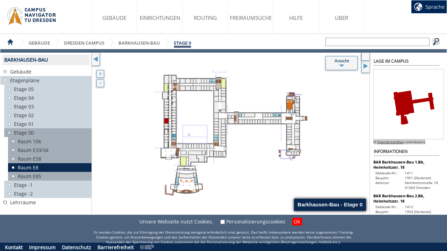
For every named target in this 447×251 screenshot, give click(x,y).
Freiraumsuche (251, 17)
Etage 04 (24, 97)
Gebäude (114, 17)
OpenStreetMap (390, 141)
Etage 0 (182, 43)
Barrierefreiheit (115, 247)
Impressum (42, 247)
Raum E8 (28, 167)
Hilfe (296, 17)
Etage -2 (23, 193)
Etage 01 (24, 124)
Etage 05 (24, 89)
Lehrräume (23, 202)
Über (341, 17)
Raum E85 (29, 176)
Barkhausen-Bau (139, 43)
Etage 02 (24, 115)
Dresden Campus (84, 43)
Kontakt (14, 247)
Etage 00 (24, 132)
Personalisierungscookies (255, 221)
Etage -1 (23, 185)
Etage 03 (24, 106)
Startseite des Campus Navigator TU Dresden (32, 16)
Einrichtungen (160, 17)
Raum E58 (29, 158)
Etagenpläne (24, 80)
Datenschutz (76, 247)
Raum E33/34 (33, 150)
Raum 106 (29, 141)
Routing (205, 17)
